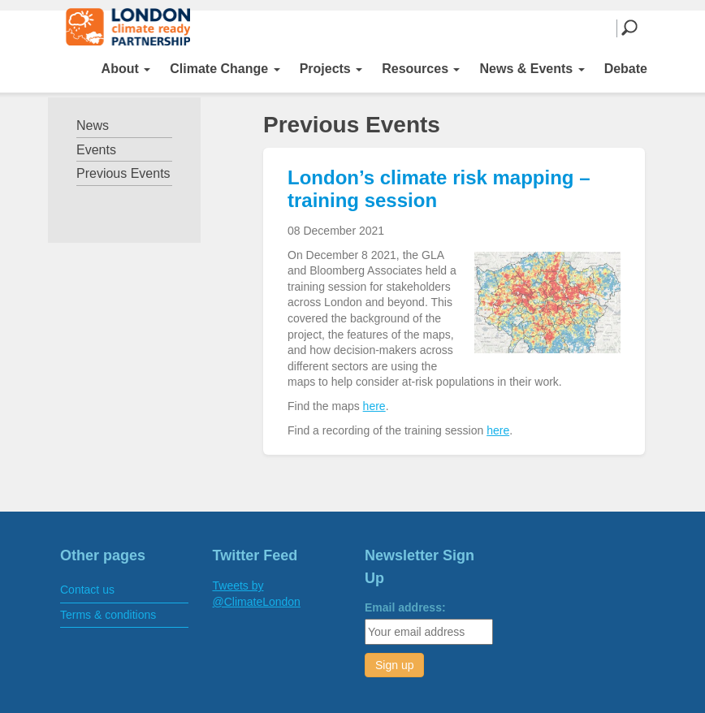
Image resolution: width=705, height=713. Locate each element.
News (92, 125)
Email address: (405, 607)
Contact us (87, 589)
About (126, 69)
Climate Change (224, 69)
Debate (625, 69)
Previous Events (123, 173)
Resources (421, 69)
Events (96, 150)
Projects (331, 69)
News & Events (531, 69)
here (374, 406)
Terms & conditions (108, 614)
